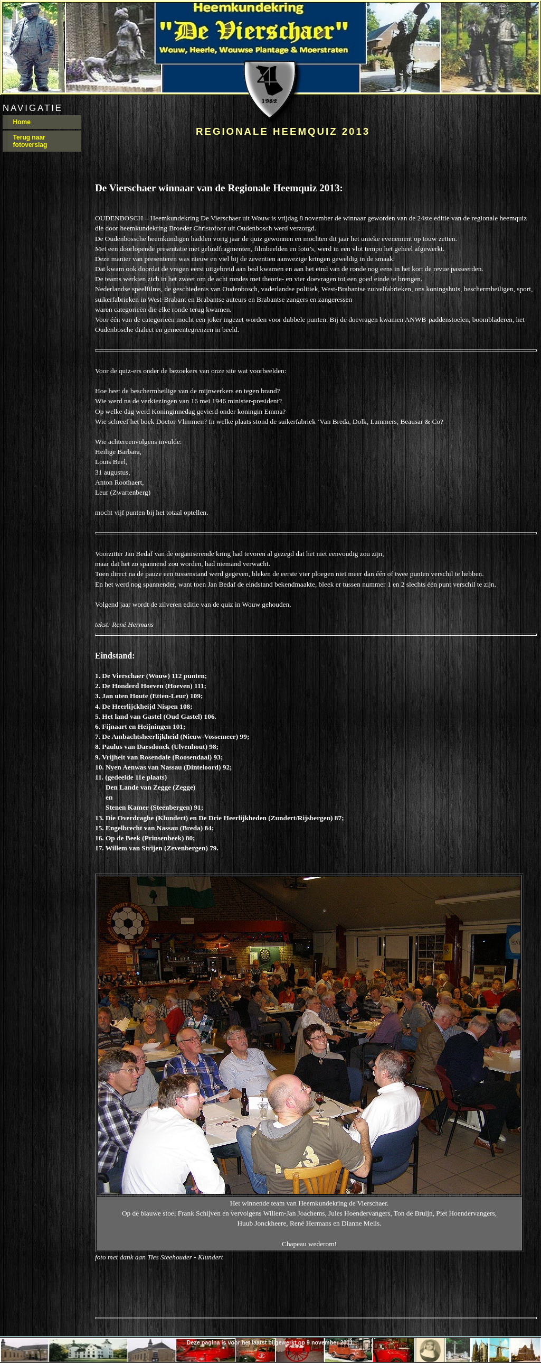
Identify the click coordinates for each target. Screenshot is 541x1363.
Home (22, 122)
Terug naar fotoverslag (30, 141)
